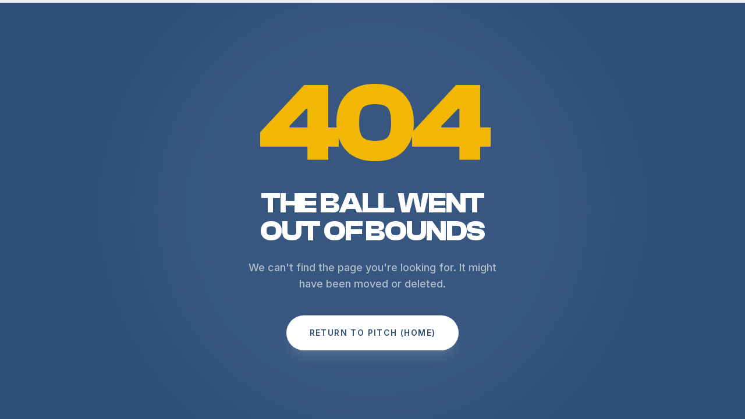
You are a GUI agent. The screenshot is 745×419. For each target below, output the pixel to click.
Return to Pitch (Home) (373, 333)
